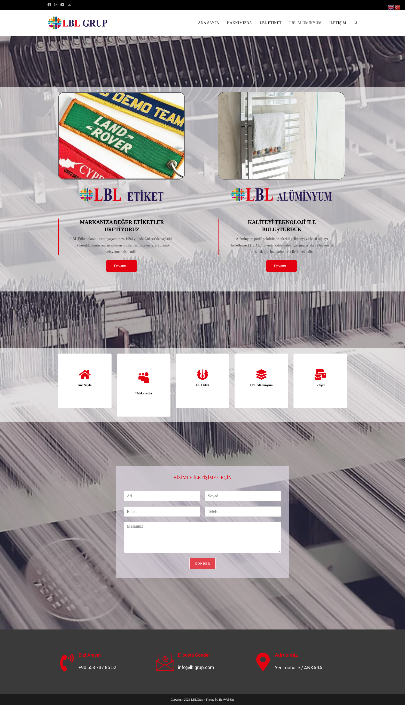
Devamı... (121, 266)
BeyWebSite (227, 699)
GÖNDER (202, 563)
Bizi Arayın (90, 655)
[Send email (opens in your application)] (69, 5)
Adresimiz (286, 655)
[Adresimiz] (263, 662)
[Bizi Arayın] (67, 663)
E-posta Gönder (194, 655)
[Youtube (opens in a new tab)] (62, 5)
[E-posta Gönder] (165, 662)
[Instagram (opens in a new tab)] (56, 5)
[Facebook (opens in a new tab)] (50, 5)
